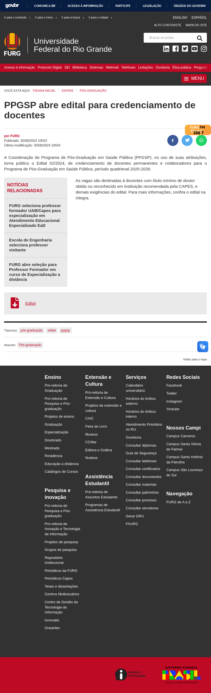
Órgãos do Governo (190, 6)
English (180, 18)
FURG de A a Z (178, 502)
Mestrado (52, 448)
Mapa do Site (196, 25)
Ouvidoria (163, 67)
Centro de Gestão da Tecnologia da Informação (61, 607)
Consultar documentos (144, 477)
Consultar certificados (143, 469)
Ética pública (182, 67)
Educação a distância (62, 464)
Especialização (57, 432)
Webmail (112, 67)
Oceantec (52, 628)
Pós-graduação (30, 345)
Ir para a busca (73, 17)
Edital (30, 303)
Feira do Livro (96, 426)
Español (199, 18)
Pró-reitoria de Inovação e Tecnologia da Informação (62, 529)
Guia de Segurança (141, 453)
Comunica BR (44, 6)
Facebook (174, 385)
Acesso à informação (85, 6)
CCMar (90, 442)
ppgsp (65, 330)
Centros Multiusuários (62, 594)
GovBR (12, 5)
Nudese (91, 458)
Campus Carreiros (180, 436)
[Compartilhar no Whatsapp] (201, 140)
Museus (91, 434)
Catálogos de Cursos (61, 471)
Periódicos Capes (59, 578)
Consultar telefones (141, 461)
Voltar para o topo (195, 359)
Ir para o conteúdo (17, 17)
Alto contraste (167, 25)
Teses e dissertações (61, 586)
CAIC (89, 418)
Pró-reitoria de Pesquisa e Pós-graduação (58, 403)
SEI (67, 67)
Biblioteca (80, 67)
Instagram (174, 401)
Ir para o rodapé (101, 17)
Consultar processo (141, 500)
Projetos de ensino (59, 416)
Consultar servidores (142, 508)
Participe (123, 6)
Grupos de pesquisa (61, 550)
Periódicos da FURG (61, 571)
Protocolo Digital (50, 67)
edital (52, 330)
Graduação (53, 424)
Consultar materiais (141, 484)
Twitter (171, 393)
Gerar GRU (135, 516)
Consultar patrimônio (142, 492)
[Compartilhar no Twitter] (187, 140)
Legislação (152, 6)
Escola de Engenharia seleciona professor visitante (30, 245)
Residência (53, 456)
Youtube (172, 409)
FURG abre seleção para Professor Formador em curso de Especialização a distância (34, 272)
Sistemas (96, 67)
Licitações (145, 67)
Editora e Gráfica (98, 450)
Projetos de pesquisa (61, 542)
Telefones (128, 67)
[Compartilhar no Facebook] (172, 140)
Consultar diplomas (141, 445)
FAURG (132, 524)
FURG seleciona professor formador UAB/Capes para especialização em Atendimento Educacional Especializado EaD (35, 215)
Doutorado (53, 440)
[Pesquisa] (199, 38)
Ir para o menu (46, 17)
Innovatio (52, 620)
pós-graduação (32, 330)
